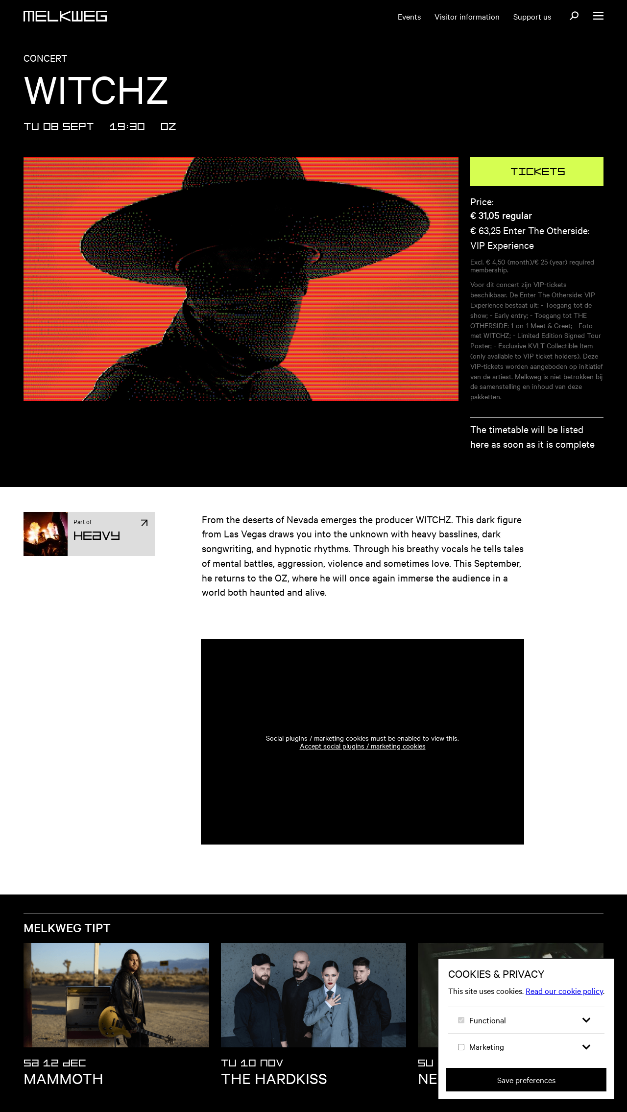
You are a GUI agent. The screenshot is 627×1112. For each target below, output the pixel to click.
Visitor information (467, 16)
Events (409, 16)
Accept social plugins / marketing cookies (363, 745)
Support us (532, 16)
